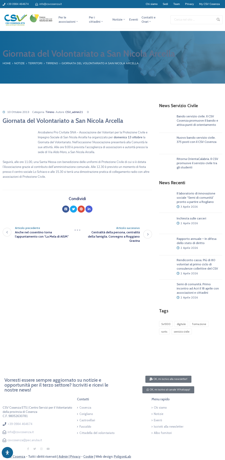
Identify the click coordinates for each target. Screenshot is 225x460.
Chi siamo (152, 4)
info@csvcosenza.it (50, 4)
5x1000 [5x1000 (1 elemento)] (166, 324)
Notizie (119, 19)
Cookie (88, 457)
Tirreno (52, 63)
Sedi (165, 4)
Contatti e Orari (149, 19)
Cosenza (85, 407)
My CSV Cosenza (209, 4)
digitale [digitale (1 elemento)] (181, 324)
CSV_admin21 (74, 112)
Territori (35, 63)
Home (7, 63)
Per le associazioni (69, 19)
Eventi (133, 19)
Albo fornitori (163, 433)
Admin (63, 457)
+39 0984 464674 (18, 4)
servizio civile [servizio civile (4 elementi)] (182, 331)
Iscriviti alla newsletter (168, 426)
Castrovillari (87, 420)
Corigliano (86, 414)
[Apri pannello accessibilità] (7, 452)
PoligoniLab (122, 457)
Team (176, 4)
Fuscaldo (85, 426)
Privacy (189, 4)
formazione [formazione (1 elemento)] (199, 324)
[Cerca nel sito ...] (192, 19)
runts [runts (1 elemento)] (164, 331)
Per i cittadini (96, 19)
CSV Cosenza (15, 457)
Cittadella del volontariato (97, 433)
